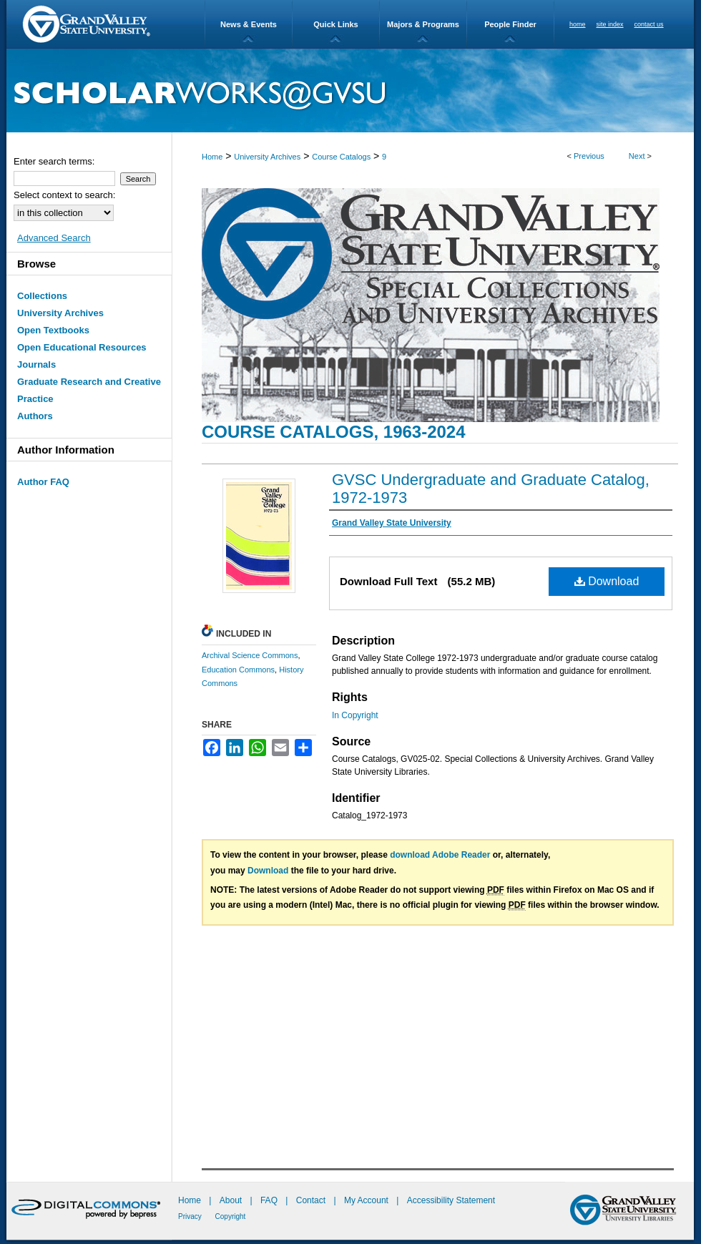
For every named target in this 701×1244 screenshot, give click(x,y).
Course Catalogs (341, 156)
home (577, 24)
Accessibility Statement (451, 1200)
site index (610, 24)
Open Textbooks (53, 330)
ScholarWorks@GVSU (350, 90)
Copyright (230, 1216)
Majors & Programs (423, 24)
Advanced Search (54, 237)
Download (606, 581)
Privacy (191, 1216)
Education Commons (238, 669)
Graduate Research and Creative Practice (89, 390)
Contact (310, 1200)
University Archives (267, 156)
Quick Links (335, 24)
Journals (36, 364)
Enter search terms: (54, 161)
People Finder (510, 24)
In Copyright (355, 715)
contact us (649, 24)
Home (212, 156)
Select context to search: (64, 195)
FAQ (270, 1200)
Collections (42, 295)
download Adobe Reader (440, 855)
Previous (589, 156)
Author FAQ (43, 481)
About (232, 1200)
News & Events (248, 24)
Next (637, 156)
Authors (35, 416)
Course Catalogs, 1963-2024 (334, 431)
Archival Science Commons (250, 655)
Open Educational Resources (82, 347)
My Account (367, 1200)
